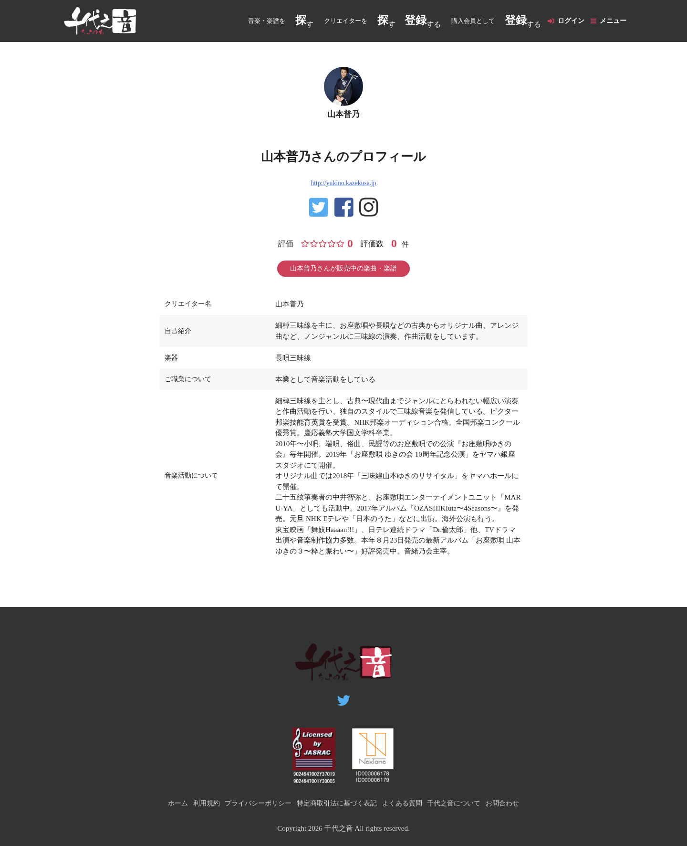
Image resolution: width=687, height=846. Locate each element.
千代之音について (461, 803)
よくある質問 (406, 803)
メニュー (612, 21)
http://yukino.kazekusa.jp (343, 190)
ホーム (166, 803)
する (416, 21)
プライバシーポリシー (252, 803)
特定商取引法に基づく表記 (336, 803)
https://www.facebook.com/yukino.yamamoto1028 (343, 215)
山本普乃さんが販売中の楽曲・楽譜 (343, 278)
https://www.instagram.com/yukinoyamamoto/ (369, 215)
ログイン (566, 21)
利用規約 (197, 803)
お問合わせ (513, 803)
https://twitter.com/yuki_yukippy (318, 215)
